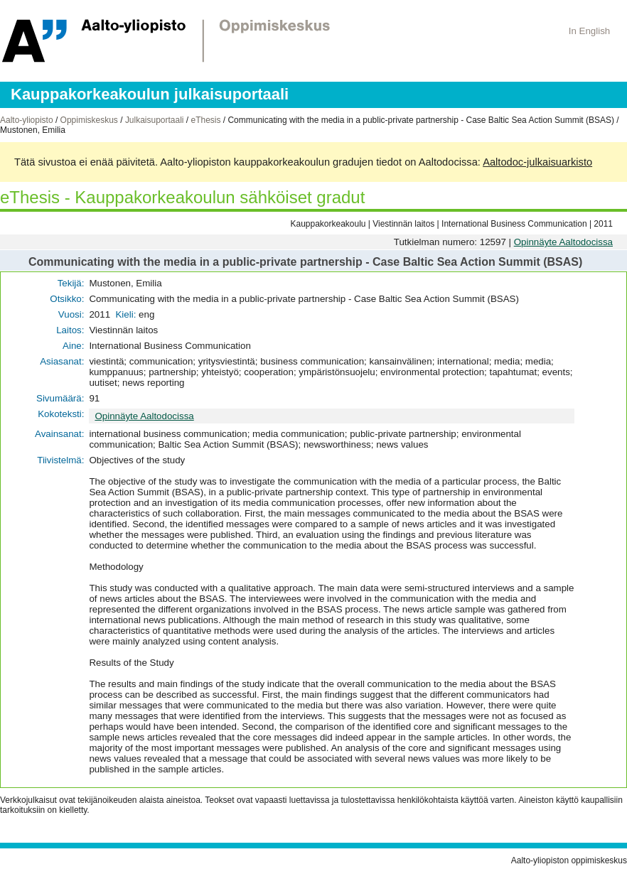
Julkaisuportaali (154, 120)
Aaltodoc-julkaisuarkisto (537, 162)
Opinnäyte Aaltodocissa (563, 242)
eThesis (205, 120)
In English (590, 31)
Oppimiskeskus (89, 120)
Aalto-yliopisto (26, 120)
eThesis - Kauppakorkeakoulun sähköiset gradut (182, 197)
